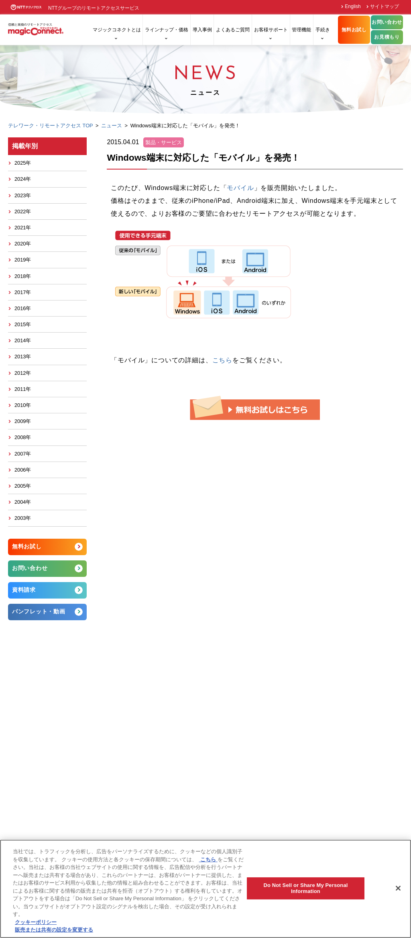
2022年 (22, 211)
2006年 (22, 470)
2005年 (22, 486)
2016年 (22, 308)
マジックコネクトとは (117, 30)
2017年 (22, 292)
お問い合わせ (387, 22)
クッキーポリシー (36, 922)
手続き (322, 30)
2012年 (22, 373)
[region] (205, 889)
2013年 (22, 357)
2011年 (22, 389)
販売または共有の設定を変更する (54, 930)
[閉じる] (398, 888)
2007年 (22, 454)
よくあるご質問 (233, 30)
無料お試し (354, 30)
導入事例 (202, 30)
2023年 (22, 195)
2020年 (22, 244)
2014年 (22, 340)
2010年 (22, 405)
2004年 (22, 502)
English (352, 6)
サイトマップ (384, 6)
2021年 (22, 228)
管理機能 (301, 30)
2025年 (22, 163)
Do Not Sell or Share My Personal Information (305, 888)
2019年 (22, 260)
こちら (222, 360)
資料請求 (24, 590)
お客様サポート (271, 30)
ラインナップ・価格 (166, 30)
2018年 (22, 276)
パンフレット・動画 (38, 611)
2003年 (22, 518)
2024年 (22, 179)
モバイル (240, 187)
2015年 (22, 324)
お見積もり (386, 37)
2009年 (22, 421)
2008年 (22, 437)
